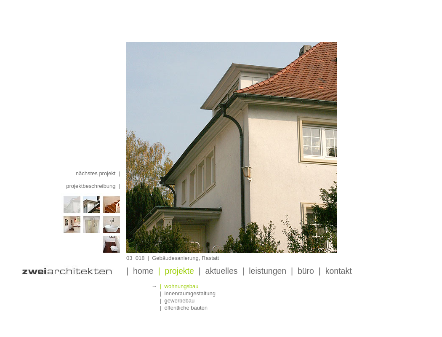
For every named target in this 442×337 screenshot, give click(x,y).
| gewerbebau (177, 300)
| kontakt (335, 270)
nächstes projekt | (98, 173)
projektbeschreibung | (93, 186)
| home (140, 270)
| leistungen (264, 270)
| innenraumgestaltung (188, 293)
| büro (302, 270)
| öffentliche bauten (184, 308)
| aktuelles (218, 270)
